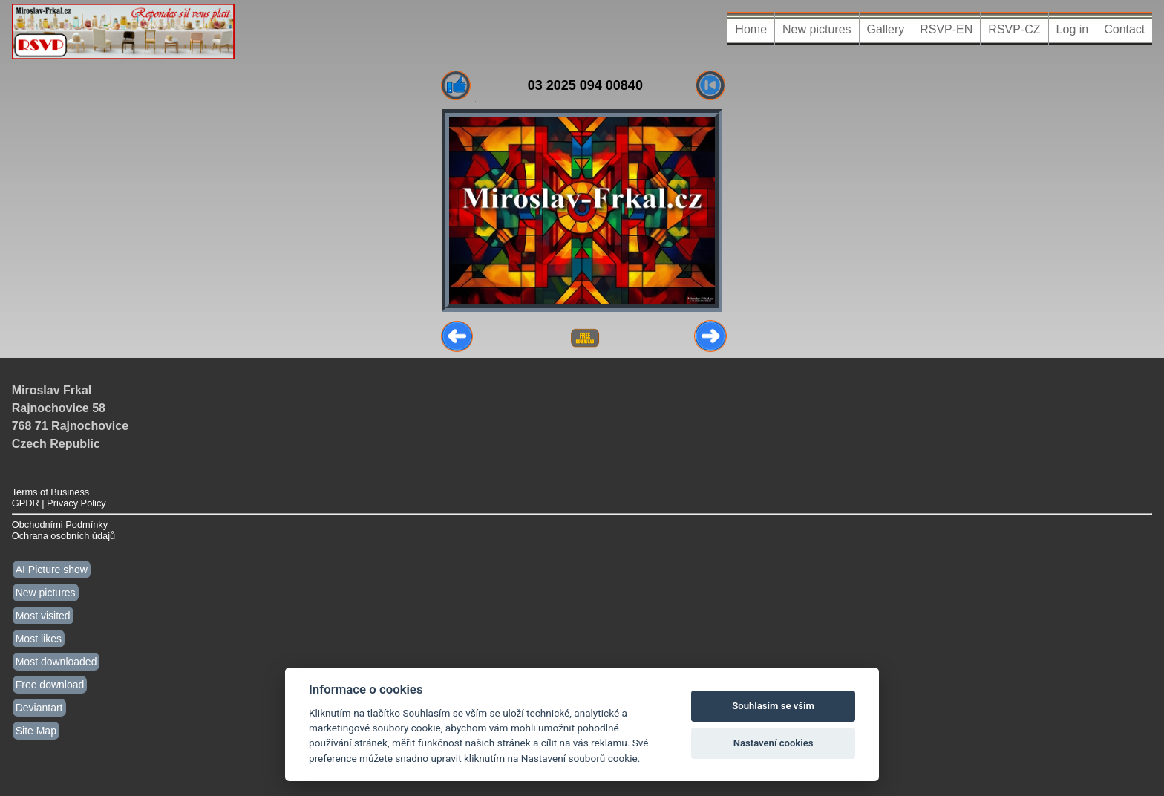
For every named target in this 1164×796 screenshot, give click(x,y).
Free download (50, 685)
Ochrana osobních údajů (63, 535)
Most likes (39, 639)
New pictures (816, 29)
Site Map (36, 731)
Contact (1124, 29)
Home (751, 29)
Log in (1072, 29)
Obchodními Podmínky (60, 524)
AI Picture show (52, 569)
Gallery (886, 29)
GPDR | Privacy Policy (59, 503)
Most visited (43, 616)
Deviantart (39, 708)
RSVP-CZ (1014, 29)
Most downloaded (56, 662)
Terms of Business (51, 492)
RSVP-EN (946, 29)
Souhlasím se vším (773, 705)
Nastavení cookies (773, 742)
